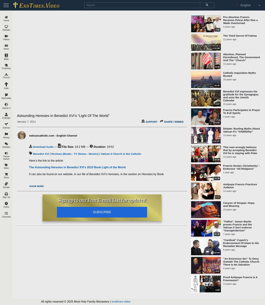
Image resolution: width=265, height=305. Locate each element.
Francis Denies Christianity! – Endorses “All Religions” (241, 167)
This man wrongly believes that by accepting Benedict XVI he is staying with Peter (240, 150)
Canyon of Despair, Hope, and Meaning (239, 204)
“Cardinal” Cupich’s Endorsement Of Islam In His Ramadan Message (241, 243)
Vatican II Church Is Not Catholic (121, 153)
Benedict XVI (41, 153)
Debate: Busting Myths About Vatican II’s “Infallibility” (241, 130)
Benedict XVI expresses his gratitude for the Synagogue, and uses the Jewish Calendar (241, 96)
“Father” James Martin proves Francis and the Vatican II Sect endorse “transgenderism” (237, 226)
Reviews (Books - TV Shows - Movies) (74, 153)
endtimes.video (121, 301)
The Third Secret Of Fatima (240, 35)
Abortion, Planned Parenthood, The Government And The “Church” (241, 57)
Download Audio (43, 146)
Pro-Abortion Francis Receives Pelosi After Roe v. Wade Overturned (240, 20)
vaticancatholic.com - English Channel (53, 135)
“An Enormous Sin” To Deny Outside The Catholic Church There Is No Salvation (241, 261)
